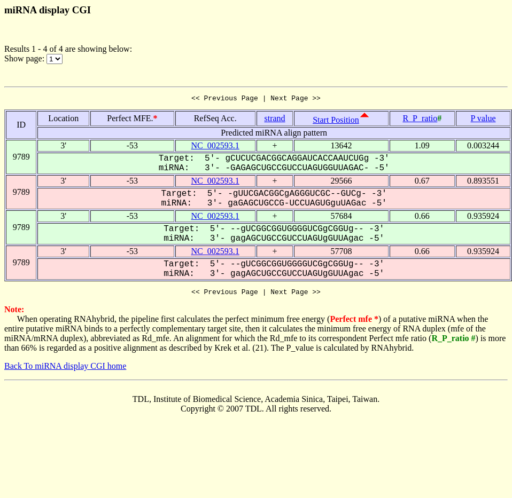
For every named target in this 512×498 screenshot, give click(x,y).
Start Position (336, 121)
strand (274, 119)
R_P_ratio (419, 119)
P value (483, 119)
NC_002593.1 (215, 147)
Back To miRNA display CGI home (65, 369)
